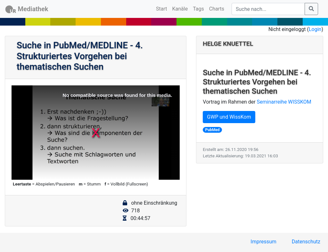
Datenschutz (306, 242)
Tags (198, 9)
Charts (216, 9)
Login (315, 29)
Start (162, 8)
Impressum (263, 242)
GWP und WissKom (229, 117)
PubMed (212, 130)
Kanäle (180, 9)
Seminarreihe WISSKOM (284, 102)
